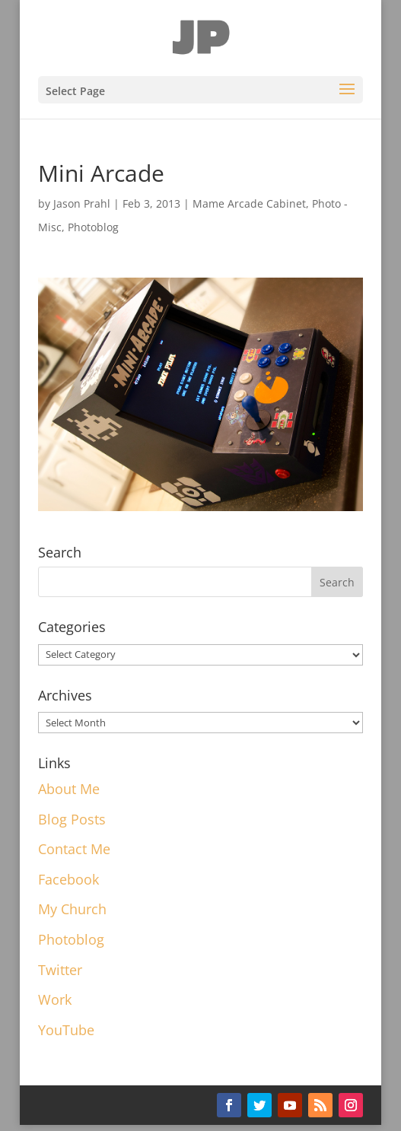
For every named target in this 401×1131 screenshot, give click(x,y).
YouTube (66, 1030)
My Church (72, 909)
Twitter (60, 970)
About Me (69, 789)
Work (55, 999)
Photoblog (93, 227)
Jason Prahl (81, 203)
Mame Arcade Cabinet (249, 203)
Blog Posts (72, 819)
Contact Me (74, 849)
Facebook (68, 879)
